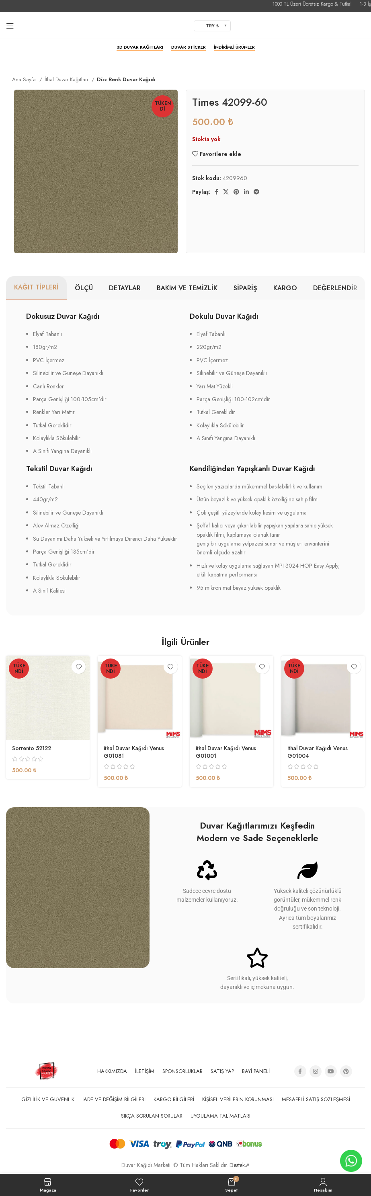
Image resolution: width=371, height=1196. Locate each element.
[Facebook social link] (216, 192)
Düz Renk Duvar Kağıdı (126, 79)
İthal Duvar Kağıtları (67, 79)
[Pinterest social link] (236, 192)
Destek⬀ (240, 1165)
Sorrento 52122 (32, 748)
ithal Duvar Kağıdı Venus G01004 (319, 752)
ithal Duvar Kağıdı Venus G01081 (135, 752)
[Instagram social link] (316, 1071)
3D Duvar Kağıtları (140, 47)
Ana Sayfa (24, 79)
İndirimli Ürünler (234, 47)
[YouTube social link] (331, 1071)
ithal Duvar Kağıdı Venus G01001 (227, 752)
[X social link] (226, 192)
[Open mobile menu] (10, 26)
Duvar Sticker (188, 47)
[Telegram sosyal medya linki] (256, 192)
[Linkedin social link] (246, 192)
